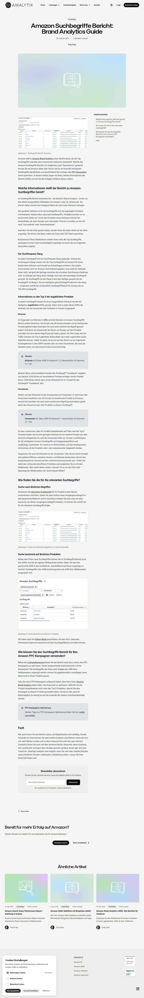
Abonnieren (73, 782)
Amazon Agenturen (81, 975)
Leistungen (54, 5)
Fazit (97, 140)
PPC (46, 320)
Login (119, 5)
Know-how (85, 5)
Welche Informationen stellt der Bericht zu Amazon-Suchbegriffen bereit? (110, 120)
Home (43, 5)
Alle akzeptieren (13, 991)
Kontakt (97, 5)
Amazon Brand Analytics (42, 159)
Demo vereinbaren (81, 843)
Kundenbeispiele (70, 5)
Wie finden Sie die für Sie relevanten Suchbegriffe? (109, 127)
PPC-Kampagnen (79, 172)
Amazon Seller (79, 966)
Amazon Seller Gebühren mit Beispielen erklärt (71, 911)
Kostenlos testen (131, 5)
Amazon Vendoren (81, 971)
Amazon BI (78, 962)
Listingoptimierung (35, 662)
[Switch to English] (111, 5)
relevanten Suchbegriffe (41, 492)
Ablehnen (46, 991)
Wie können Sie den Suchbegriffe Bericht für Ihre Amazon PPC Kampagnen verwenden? (108, 134)
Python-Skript (41, 639)
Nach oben (23, 811)
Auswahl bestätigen (30, 991)
